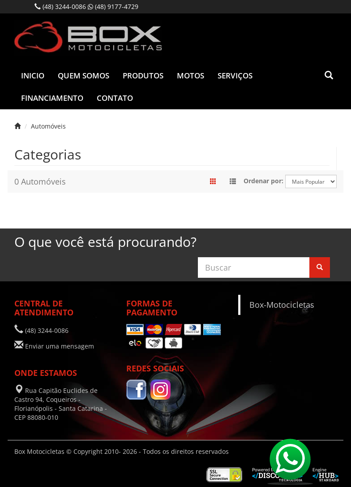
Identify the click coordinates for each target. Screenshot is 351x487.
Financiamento (52, 98)
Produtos (143, 75)
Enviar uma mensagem (59, 346)
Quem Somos (83, 75)
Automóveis (48, 126)
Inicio (32, 75)
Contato (115, 98)
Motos (190, 75)
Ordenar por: (263, 181)
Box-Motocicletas (281, 304)
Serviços (235, 75)
